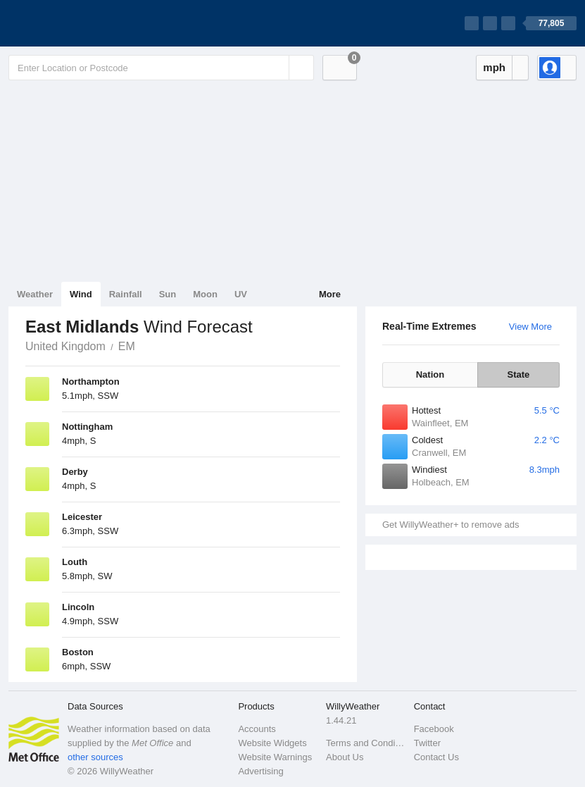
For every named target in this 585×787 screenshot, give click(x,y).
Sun (168, 294)
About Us (344, 757)
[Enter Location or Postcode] (161, 67)
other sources (95, 757)
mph (494, 67)
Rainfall (125, 294)
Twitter (427, 743)
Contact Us (436, 757)
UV (240, 294)
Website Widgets (272, 743)
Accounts (256, 729)
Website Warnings (275, 757)
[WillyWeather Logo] (74, 23)
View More (530, 326)
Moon (205, 294)
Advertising (260, 771)
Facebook (434, 729)
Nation (430, 374)
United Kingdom (65, 346)
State (519, 374)
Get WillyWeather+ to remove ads (450, 524)
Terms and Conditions (365, 743)
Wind (81, 294)
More (330, 294)
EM (126, 346)
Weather (35, 294)
